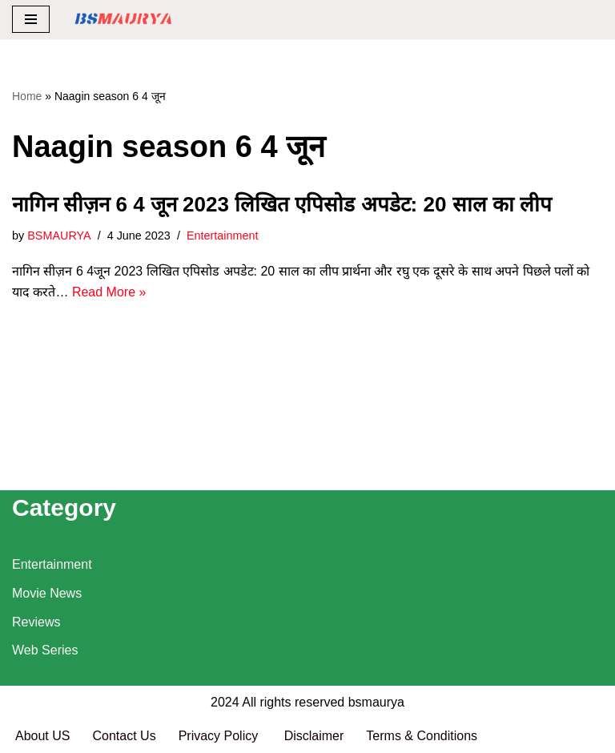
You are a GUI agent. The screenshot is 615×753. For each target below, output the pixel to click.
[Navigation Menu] (31, 19)
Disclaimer (314, 736)
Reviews (36, 622)
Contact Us (123, 736)
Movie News (47, 593)
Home (27, 96)
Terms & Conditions (421, 736)
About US (42, 736)
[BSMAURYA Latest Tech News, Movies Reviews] (123, 19)
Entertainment (223, 235)
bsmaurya (376, 702)
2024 (225, 702)
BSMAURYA (58, 235)
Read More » (109, 292)
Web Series (45, 650)
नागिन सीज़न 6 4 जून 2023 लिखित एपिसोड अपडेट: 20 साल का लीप (282, 204)
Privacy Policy (220, 736)
